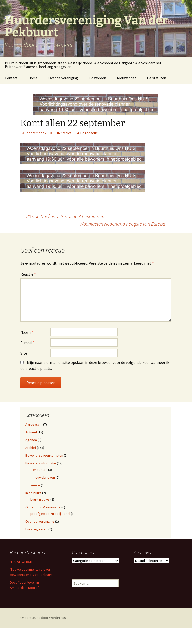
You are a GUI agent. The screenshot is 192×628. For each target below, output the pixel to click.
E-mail (27, 342)
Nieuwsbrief (126, 78)
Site (23, 353)
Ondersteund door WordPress (43, 618)
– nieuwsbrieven (42, 477)
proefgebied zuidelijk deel (50, 514)
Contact (11, 78)
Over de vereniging (63, 78)
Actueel (31, 432)
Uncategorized (37, 529)
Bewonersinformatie (41, 463)
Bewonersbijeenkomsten (44, 455)
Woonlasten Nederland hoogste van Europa (126, 224)
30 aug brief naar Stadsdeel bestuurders (63, 216)
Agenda (31, 440)
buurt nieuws (40, 499)
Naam (26, 332)
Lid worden (97, 78)
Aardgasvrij (34, 424)
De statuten (156, 78)
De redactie (89, 133)
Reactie (28, 274)
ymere (35, 485)
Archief (66, 133)
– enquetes (39, 470)
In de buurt (34, 493)
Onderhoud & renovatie (43, 507)
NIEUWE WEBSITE (22, 562)
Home (33, 78)
